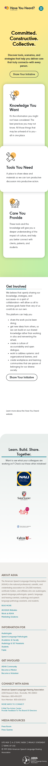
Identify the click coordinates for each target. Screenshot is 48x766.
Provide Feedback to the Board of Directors (19, 710)
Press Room (6, 726)
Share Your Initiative (24, 74)
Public (4, 650)
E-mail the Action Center (11, 708)
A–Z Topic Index (19, 742)
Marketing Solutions (10, 617)
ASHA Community (9, 666)
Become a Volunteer (10, 673)
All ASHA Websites (9, 610)
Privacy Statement (36, 742)
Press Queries (7, 730)
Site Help (5, 742)
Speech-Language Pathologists (14, 637)
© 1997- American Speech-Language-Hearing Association (22, 751)
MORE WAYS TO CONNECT (13, 704)
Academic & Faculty (10, 640)
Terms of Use (9, 746)
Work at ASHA (8, 613)
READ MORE (6, 605)
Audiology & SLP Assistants (13, 643)
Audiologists (7, 633)
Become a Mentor (9, 670)
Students (5, 647)
